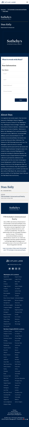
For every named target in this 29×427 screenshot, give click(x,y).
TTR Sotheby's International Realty (17, 9)
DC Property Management (14, 413)
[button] (27, 2)
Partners (3, 9)
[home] (8, 2)
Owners (14, 410)
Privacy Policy (14, 411)
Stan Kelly (5, 11)
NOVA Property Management (14, 414)
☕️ (27, 419)
